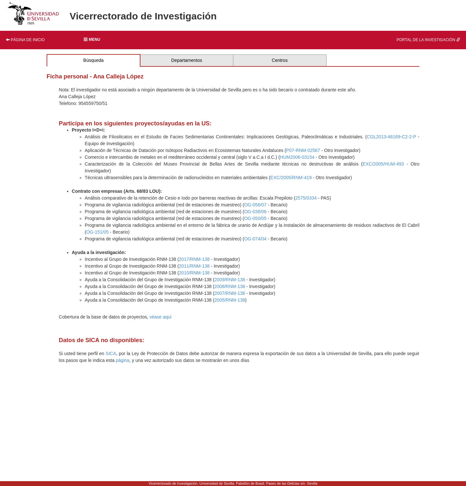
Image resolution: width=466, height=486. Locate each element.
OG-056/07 (255, 204)
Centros (280, 60)
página (122, 360)
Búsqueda (93, 60)
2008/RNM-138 (229, 286)
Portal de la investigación (428, 40)
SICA (110, 353)
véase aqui (161, 316)
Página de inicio (25, 40)
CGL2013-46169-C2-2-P (391, 136)
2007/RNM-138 (229, 293)
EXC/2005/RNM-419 (291, 177)
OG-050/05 (255, 218)
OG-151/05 (97, 232)
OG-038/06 (255, 211)
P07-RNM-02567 (303, 150)
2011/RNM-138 (194, 266)
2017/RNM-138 (194, 259)
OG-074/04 (255, 238)
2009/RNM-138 (229, 279)
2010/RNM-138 (194, 272)
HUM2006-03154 (297, 157)
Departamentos (186, 60)
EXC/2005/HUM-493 (383, 164)
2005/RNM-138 (229, 300)
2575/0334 (305, 198)
